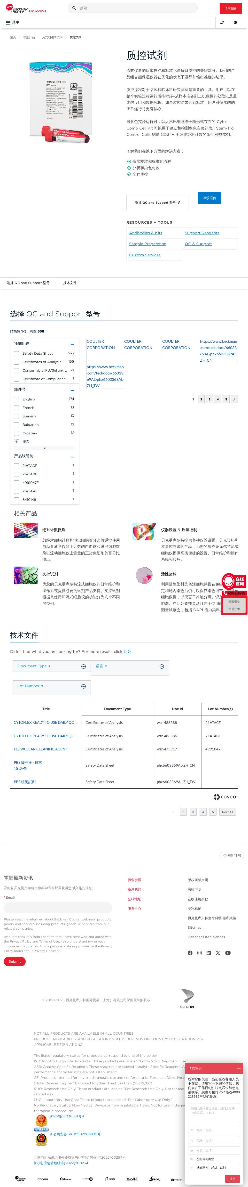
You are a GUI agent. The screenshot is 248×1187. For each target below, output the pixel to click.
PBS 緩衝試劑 (25, 782)
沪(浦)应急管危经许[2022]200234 (61, 1163)
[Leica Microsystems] (154, 1180)
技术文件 (70, 283)
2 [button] (201, 399)
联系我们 (134, 889)
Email (9, 897)
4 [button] (218, 399)
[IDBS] (110, 1180)
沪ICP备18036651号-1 (67, 1116)
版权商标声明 (198, 880)
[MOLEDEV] (177, 1180)
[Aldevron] (65, 1180)
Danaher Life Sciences (206, 937)
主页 (13, 37)
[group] (44, 353)
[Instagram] (199, 954)
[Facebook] (190, 954)
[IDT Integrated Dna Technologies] (132, 1180)
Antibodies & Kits (145, 233)
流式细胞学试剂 (52, 37)
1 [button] (173, 812)
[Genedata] (87, 1180)
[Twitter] (218, 954)
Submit (15, 961)
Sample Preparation (147, 244)
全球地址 (134, 899)
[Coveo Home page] (226, 799)
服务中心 (134, 909)
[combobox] (132, 8)
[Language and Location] (235, 22)
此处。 (129, 651)
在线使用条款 (198, 899)
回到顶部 (232, 855)
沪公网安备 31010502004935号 (75, 1134)
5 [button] (226, 399)
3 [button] (209, 399)
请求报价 (231, 8)
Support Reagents (202, 233)
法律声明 (194, 889)
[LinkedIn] (209, 954)
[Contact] (222, 22)
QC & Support (198, 244)
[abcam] (43, 1180)
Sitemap (195, 927)
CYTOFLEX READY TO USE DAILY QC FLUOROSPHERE (58, 722)
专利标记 (194, 909)
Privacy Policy (20, 941)
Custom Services (145, 255)
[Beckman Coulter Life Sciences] (26, 8)
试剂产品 (29, 37)
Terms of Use (49, 941)
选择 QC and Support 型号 (28, 283)
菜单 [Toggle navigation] (12, 22)
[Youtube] (228, 954)
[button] (74, 8)
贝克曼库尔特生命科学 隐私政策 (212, 918)
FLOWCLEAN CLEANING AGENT (40, 749)
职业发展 (134, 880)
